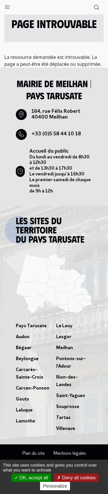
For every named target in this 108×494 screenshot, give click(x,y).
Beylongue (27, 359)
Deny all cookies (76, 477)
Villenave (65, 428)
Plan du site (33, 453)
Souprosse (67, 407)
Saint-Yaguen (70, 396)
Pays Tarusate (31, 326)
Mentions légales (69, 453)
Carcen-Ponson (32, 388)
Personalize (55, 486)
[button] (7, 5)
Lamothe (25, 421)
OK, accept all (31, 477)
